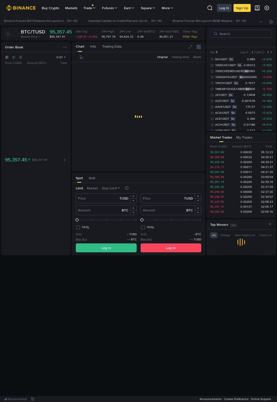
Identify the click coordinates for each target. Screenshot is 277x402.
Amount (84, 210)
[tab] (80, 47)
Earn (129, 8)
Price (82, 198)
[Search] (243, 33)
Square (148, 8)
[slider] (106, 220)
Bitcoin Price (30, 37)
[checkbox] (82, 227)
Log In (224, 8)
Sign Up (242, 8)
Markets (71, 8)
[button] (133, 196)
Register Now (139, 329)
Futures (110, 8)
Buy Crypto (50, 8)
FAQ (233, 225)
